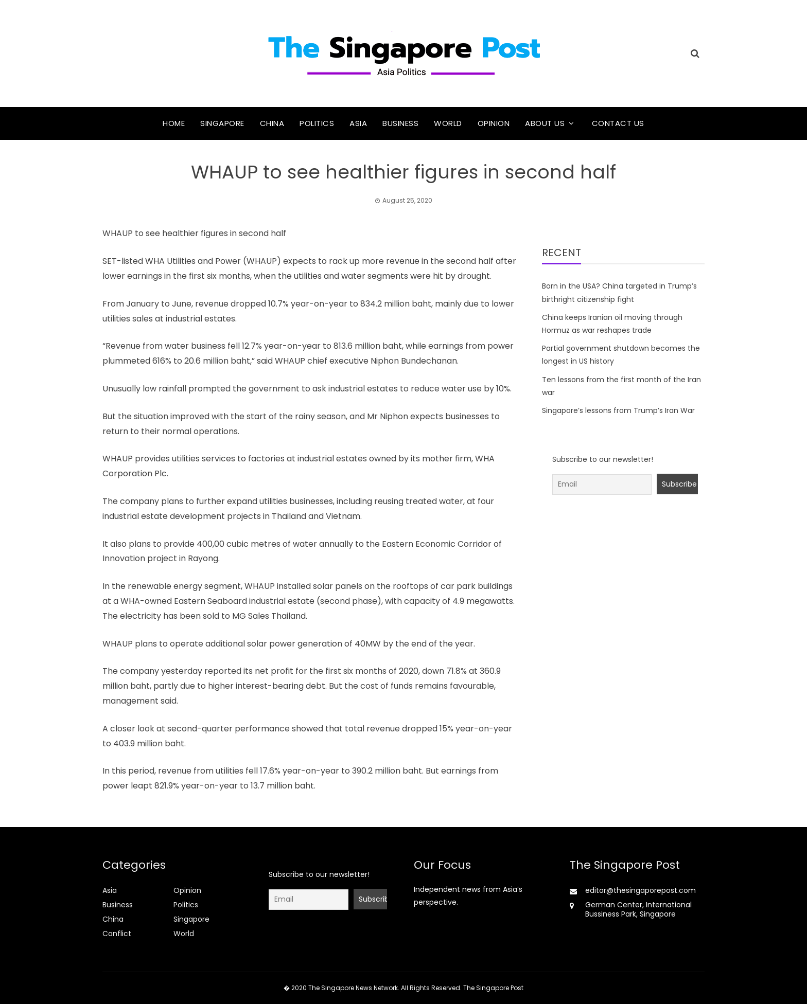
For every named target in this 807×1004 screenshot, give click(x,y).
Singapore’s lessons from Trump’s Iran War (618, 410)
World (448, 123)
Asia (358, 123)
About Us (545, 123)
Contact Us (618, 123)
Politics (317, 123)
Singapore (222, 123)
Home (174, 123)
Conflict (116, 933)
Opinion (494, 123)
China (272, 123)
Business (400, 123)
